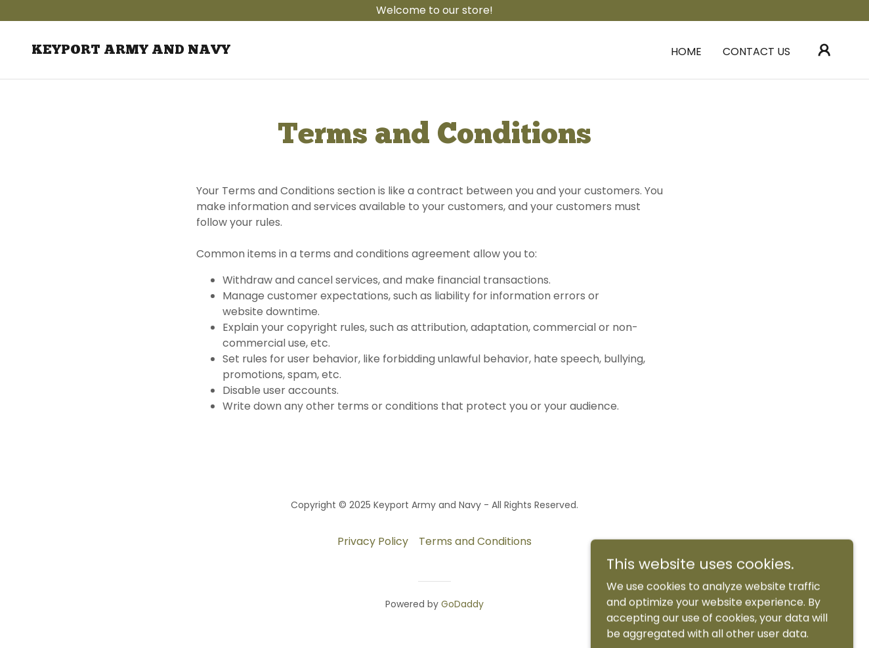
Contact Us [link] (756, 51)
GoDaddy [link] (462, 604)
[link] (131, 50)
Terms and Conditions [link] (475, 541)
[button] (824, 50)
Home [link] (686, 51)
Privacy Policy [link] (372, 541)
